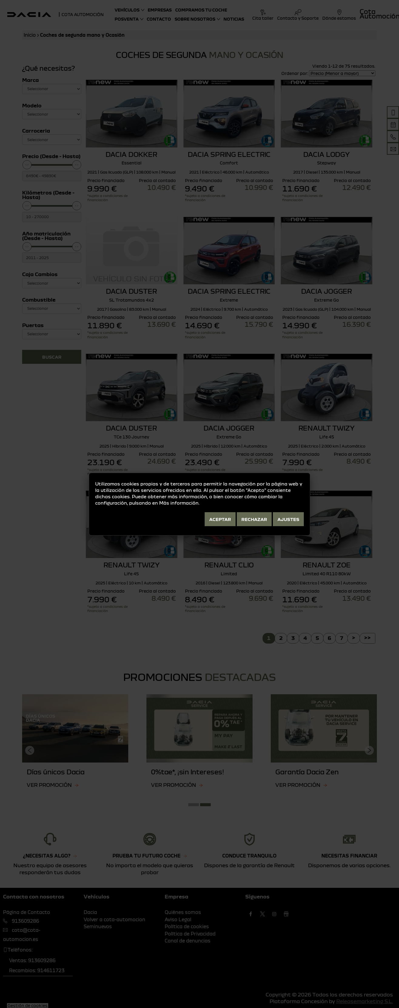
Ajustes (288, 519)
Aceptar (220, 519)
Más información (179, 502)
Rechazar (254, 519)
